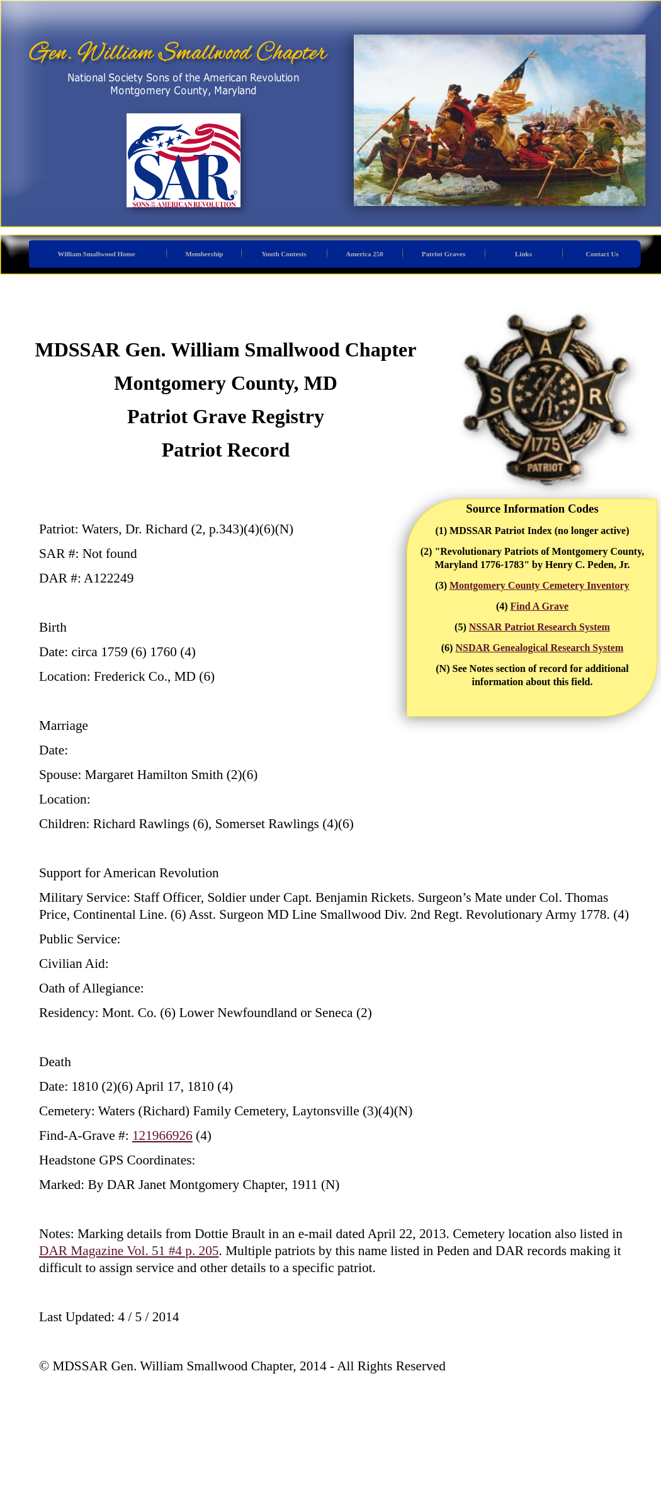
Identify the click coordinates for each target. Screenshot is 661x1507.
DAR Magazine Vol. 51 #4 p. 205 (129, 1250)
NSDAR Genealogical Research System (539, 647)
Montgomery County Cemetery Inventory (539, 585)
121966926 (162, 1135)
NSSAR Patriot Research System (539, 627)
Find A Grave (539, 606)
